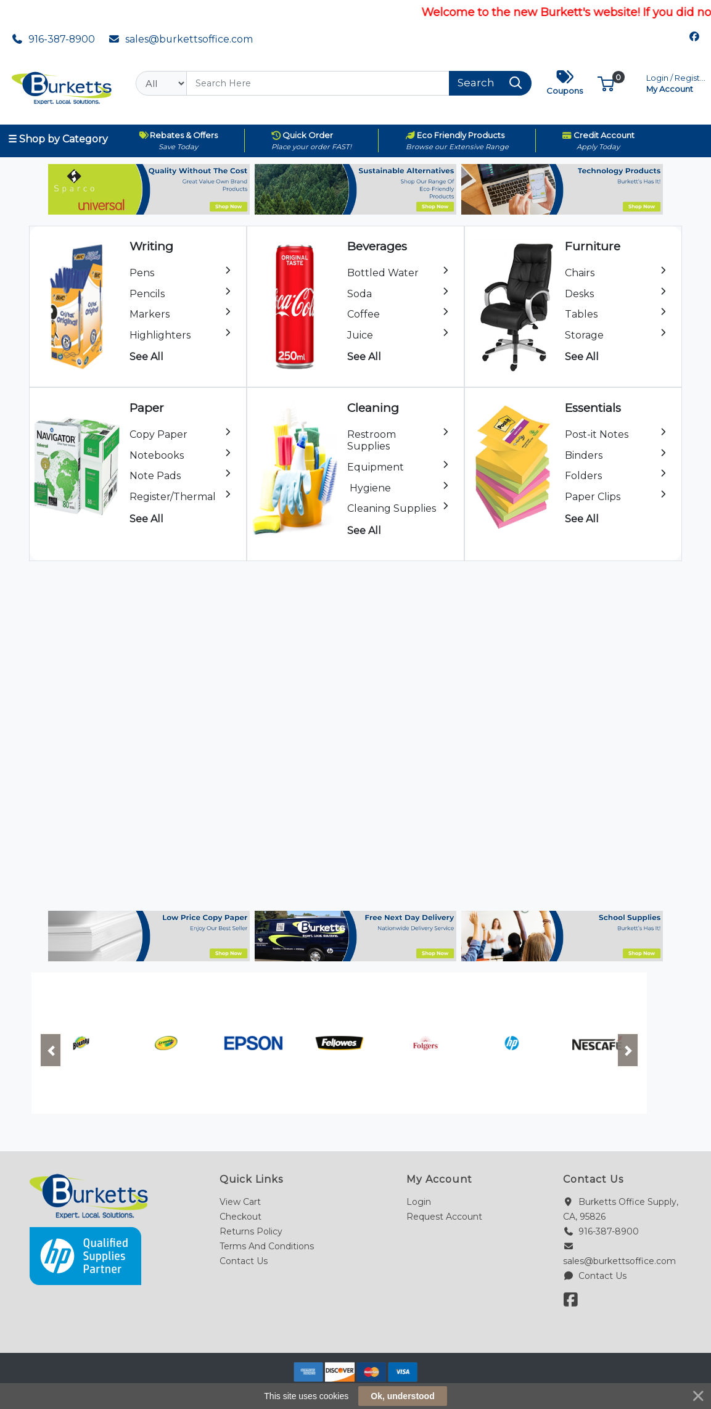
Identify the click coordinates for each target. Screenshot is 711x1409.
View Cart (240, 1201)
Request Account (444, 1216)
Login (418, 1201)
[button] (606, 83)
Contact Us (244, 1261)
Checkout (240, 1216)
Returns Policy (251, 1231)
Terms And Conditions (267, 1246)
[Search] (318, 83)
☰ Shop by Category (58, 139)
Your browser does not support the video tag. (355, 733)
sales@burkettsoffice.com (181, 39)
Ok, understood (402, 1396)
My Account (677, 82)
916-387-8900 (53, 39)
